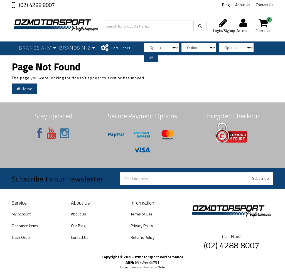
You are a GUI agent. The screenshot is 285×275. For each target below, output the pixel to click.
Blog (226, 5)
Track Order (21, 237)
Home (24, 89)
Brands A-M (37, 47)
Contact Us (264, 5)
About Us (242, 5)
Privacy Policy (142, 226)
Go (151, 57)
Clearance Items (25, 226)
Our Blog (78, 226)
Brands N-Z (77, 47)
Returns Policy (142, 237)
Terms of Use (142, 214)
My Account (21, 214)
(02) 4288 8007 (36, 5)
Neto (161, 267)
